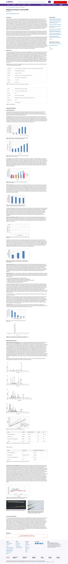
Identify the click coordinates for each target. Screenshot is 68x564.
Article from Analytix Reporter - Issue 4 (12, 13)
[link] (10, 543)
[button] (42, 4)
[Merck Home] (9, 1)
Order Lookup (49, 4)
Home (7, 7)
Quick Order (54, 4)
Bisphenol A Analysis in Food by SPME (20, 7)
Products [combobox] (19, 1)
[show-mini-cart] (59, 4)
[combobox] (34, 2)
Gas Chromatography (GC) (11, 7)
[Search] (49, 2)
